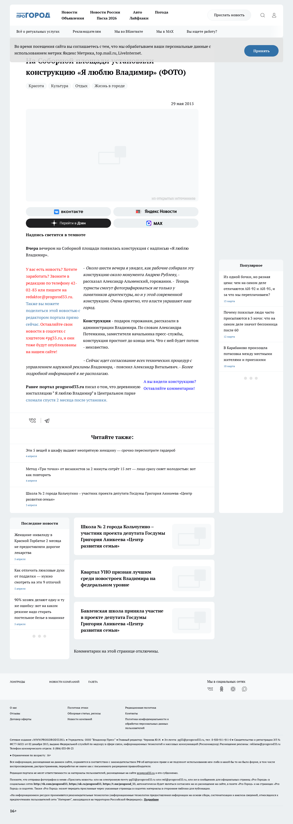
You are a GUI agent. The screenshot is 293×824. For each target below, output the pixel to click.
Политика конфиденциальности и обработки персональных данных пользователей (147, 723)
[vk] (33, 420)
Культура (59, 85)
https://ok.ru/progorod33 (85, 784)
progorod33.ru (146, 773)
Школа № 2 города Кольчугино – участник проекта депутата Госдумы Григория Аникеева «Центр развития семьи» (112, 499)
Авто (137, 12)
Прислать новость (229, 15)
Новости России (105, 12)
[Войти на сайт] (274, 15)
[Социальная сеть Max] (155, 223)
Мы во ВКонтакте (128, 31)
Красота (36, 85)
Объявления (73, 18)
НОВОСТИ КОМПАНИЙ (64, 681)
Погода (161, 12)
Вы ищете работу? (202, 31)
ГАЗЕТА (93, 681)
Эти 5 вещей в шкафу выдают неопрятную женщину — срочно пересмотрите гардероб (112, 453)
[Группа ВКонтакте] (68, 211)
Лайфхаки (139, 18)
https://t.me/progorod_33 (119, 784)
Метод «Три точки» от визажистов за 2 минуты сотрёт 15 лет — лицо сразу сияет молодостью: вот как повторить (112, 475)
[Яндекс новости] (155, 211)
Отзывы (15, 713)
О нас (13, 707)
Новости (69, 12)
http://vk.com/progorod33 (51, 784)
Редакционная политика (140, 707)
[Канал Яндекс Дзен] (68, 223)
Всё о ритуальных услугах (38, 31)
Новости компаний (80, 719)
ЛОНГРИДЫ (17, 681)
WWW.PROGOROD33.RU (48, 739)
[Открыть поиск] (262, 15)
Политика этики (78, 707)
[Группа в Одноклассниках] (221, 689)
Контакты (131, 713)
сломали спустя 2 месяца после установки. (66, 400)
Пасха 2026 (107, 18)
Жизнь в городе (110, 85)
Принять (261, 51)
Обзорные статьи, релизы (84, 713)
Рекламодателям (87, 31)
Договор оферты (20, 719)
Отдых (81, 85)
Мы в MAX (165, 31)
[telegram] (48, 420)
